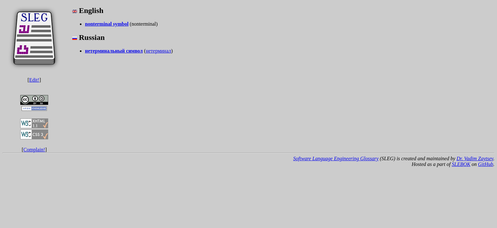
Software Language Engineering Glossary (335, 158)
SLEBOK (461, 164)
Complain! (34, 149)
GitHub (485, 164)
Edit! (34, 80)
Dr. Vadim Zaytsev (474, 158)
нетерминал (158, 51)
